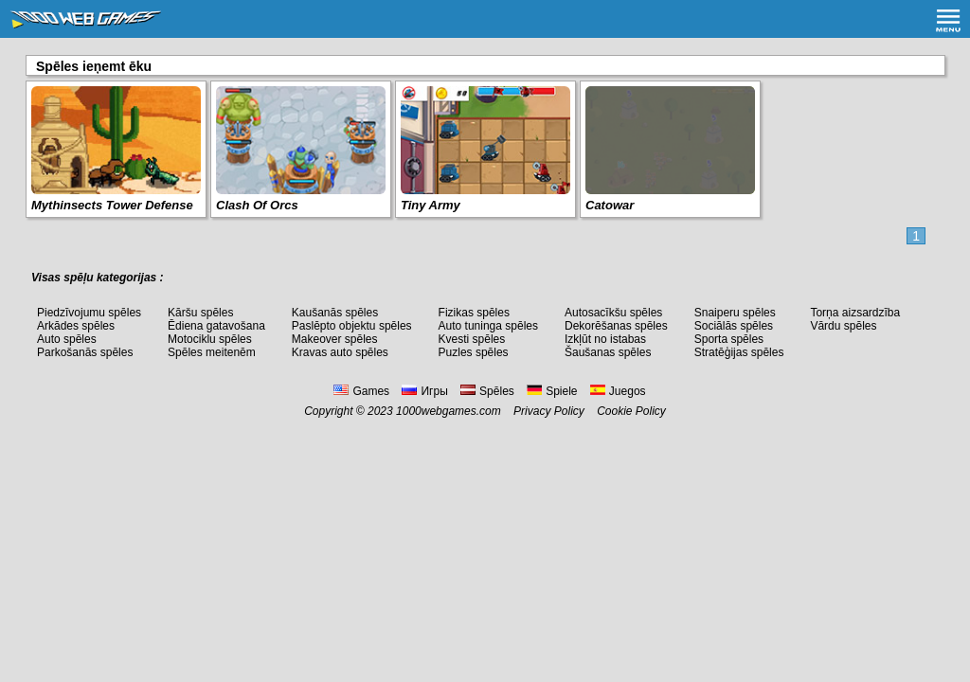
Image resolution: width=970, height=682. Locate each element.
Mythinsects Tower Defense (112, 205)
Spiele (552, 391)
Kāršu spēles (200, 312)
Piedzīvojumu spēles (89, 312)
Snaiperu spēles (735, 312)
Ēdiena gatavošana (216, 325)
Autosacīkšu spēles (613, 312)
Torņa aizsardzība (855, 312)
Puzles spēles (474, 352)
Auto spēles (67, 339)
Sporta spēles (728, 339)
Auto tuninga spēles (488, 325)
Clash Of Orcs (257, 205)
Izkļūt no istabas (605, 339)
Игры (424, 391)
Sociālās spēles (733, 325)
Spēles (487, 391)
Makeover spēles (335, 339)
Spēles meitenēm (212, 352)
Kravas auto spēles (340, 352)
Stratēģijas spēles (739, 352)
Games (361, 391)
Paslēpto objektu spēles (352, 325)
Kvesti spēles (472, 339)
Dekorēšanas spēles (616, 325)
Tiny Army (430, 205)
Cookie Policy (631, 411)
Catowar (609, 205)
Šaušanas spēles (608, 352)
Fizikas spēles (474, 312)
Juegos (618, 391)
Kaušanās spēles (335, 312)
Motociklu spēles (210, 339)
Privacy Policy (548, 411)
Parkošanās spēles (85, 352)
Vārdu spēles (843, 325)
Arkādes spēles (76, 325)
